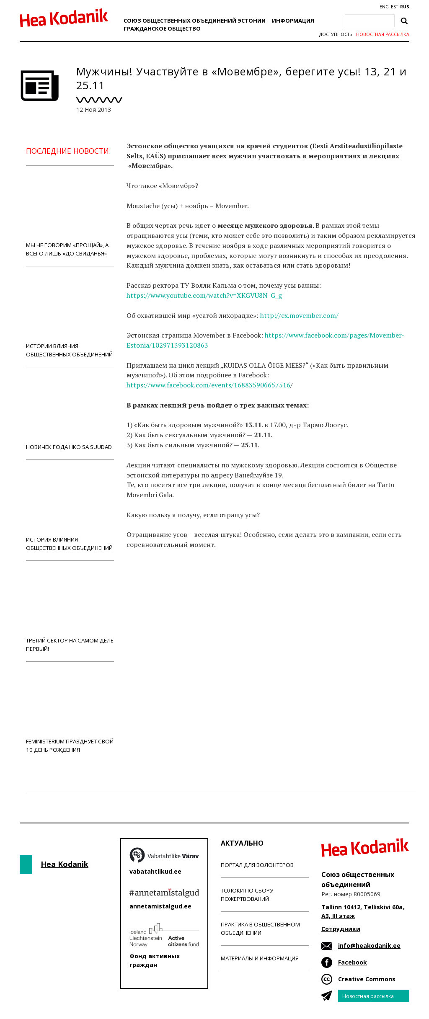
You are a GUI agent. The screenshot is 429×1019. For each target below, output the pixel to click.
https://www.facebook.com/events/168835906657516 (208, 385)
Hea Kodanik (64, 864)
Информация (293, 20)
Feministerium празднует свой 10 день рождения (70, 711)
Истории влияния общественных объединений (70, 316)
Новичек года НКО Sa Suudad (70, 413)
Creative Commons (366, 979)
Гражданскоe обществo (162, 28)
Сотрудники (340, 929)
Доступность (335, 34)
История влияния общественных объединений (70, 510)
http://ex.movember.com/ (300, 315)
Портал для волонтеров (257, 865)
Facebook (352, 962)
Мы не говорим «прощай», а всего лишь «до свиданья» (70, 215)
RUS (404, 7)
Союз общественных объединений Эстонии (195, 20)
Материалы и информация (260, 958)
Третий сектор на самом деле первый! (70, 611)
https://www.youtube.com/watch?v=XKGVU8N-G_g (204, 295)
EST (394, 7)
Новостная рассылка (382, 34)
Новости (149, 577)
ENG (384, 7)
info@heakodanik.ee (369, 945)
